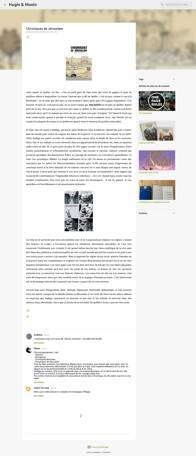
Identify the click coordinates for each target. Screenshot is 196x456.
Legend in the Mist (147, 143)
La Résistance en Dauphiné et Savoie (154, 202)
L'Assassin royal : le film (148, 172)
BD (28, 310)
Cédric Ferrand (41, 388)
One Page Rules (145, 113)
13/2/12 (47, 335)
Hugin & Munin (23, 4)
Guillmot (38, 335)
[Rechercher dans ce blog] (178, 4)
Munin (37, 348)
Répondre (39, 343)
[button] (27, 37)
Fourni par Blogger (98, 447)
